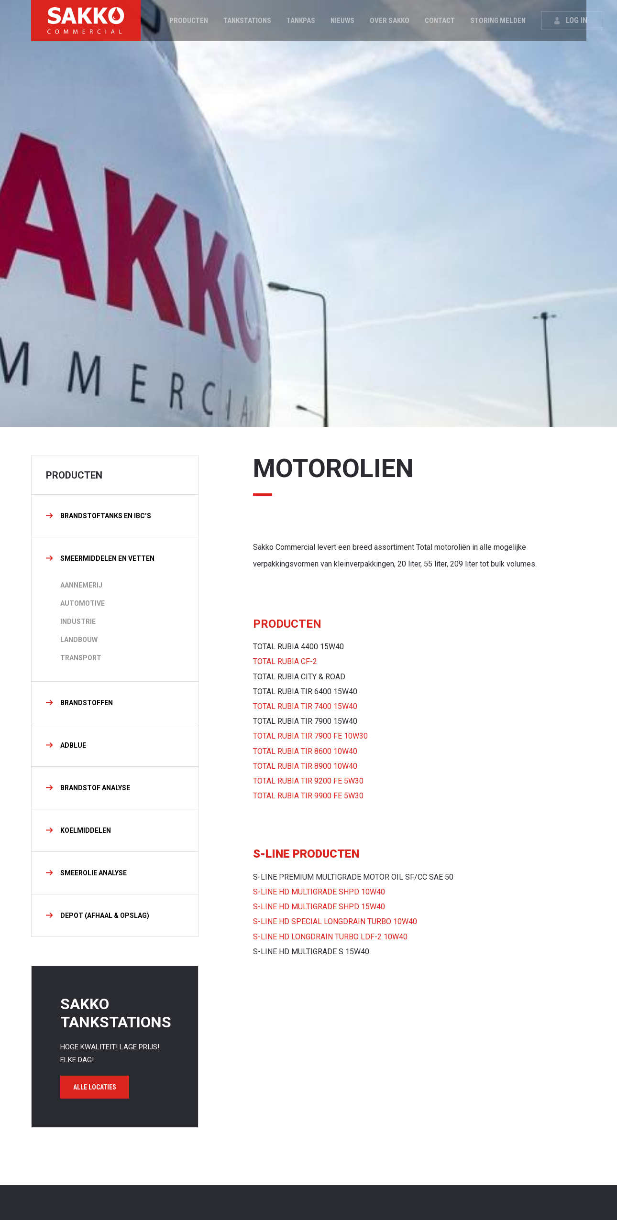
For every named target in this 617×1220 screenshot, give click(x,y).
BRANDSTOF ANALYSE (95, 788)
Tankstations (248, 20)
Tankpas (301, 20)
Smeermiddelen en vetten (107, 558)
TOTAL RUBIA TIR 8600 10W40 (305, 751)
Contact (440, 20)
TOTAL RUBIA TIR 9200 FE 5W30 (308, 780)
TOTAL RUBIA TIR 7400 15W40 (305, 706)
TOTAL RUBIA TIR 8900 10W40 (305, 766)
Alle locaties (94, 1087)
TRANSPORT (80, 658)
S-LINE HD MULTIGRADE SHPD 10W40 (319, 891)
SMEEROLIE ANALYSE (93, 873)
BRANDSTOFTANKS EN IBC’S (105, 516)
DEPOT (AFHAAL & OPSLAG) (104, 915)
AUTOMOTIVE (82, 603)
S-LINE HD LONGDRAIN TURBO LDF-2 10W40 (330, 936)
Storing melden (498, 20)
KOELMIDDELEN (85, 830)
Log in (577, 20)
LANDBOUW (79, 639)
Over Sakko (390, 20)
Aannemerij (81, 585)
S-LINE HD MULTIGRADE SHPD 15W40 (319, 906)
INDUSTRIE (78, 621)
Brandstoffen (86, 703)
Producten (189, 20)
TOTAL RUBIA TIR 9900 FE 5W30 (308, 795)
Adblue (73, 745)
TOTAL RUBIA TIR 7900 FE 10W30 (310, 736)
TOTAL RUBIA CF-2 (285, 661)
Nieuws (343, 20)
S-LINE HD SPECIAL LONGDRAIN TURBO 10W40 (335, 921)
